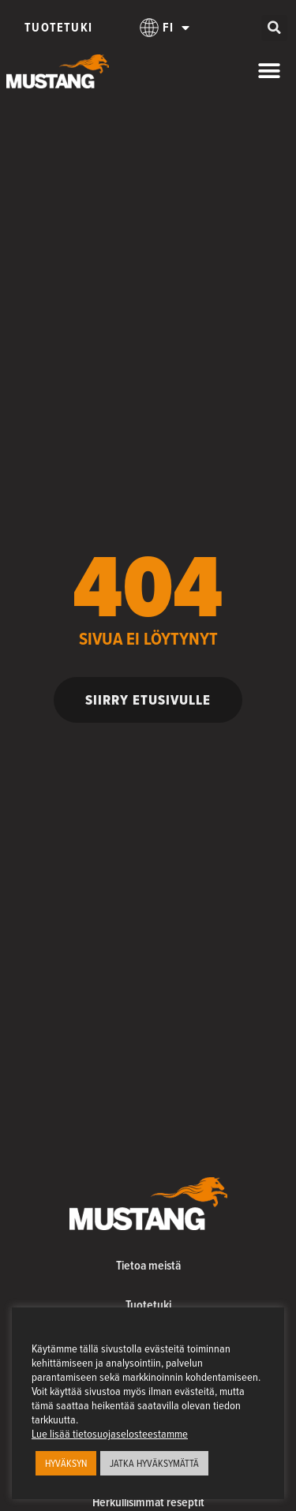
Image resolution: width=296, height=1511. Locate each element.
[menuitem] (165, 27)
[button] (274, 28)
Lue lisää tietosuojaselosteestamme (110, 1434)
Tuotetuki (58, 27)
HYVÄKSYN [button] (66, 1463)
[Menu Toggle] (269, 71)
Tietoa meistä (148, 1265)
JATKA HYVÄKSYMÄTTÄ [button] (154, 1463)
